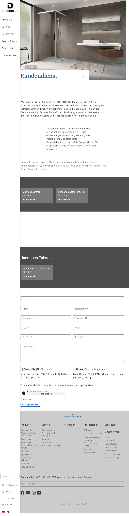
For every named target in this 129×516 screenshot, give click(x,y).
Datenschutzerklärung (54, 388)
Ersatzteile (111, 428)
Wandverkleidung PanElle (32, 450)
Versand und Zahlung (50, 450)
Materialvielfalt (32, 470)
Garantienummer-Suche (93, 450)
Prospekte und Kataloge (51, 437)
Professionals (93, 428)
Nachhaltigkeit (112, 447)
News (108, 441)
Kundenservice (52, 434)
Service (49, 428)
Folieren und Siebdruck (30, 462)
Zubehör (29, 455)
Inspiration (50, 446)
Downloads (90, 446)
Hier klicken (50, 397)
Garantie (49, 442)
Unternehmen (113, 435)
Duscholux (110, 444)
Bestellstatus (91, 455)
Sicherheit (29, 467)
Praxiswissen (111, 454)
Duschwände (31, 434)
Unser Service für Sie (93, 437)
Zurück (36, 67)
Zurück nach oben (74, 420)
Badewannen (31, 446)
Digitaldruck (30, 458)
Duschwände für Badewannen (32, 437)
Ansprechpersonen (94, 442)
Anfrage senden (35, 408)
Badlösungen (31, 442)
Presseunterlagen (113, 461)
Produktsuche (92, 458)
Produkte (30, 428)
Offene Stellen (112, 451)
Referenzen (72, 428)
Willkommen (91, 434)
